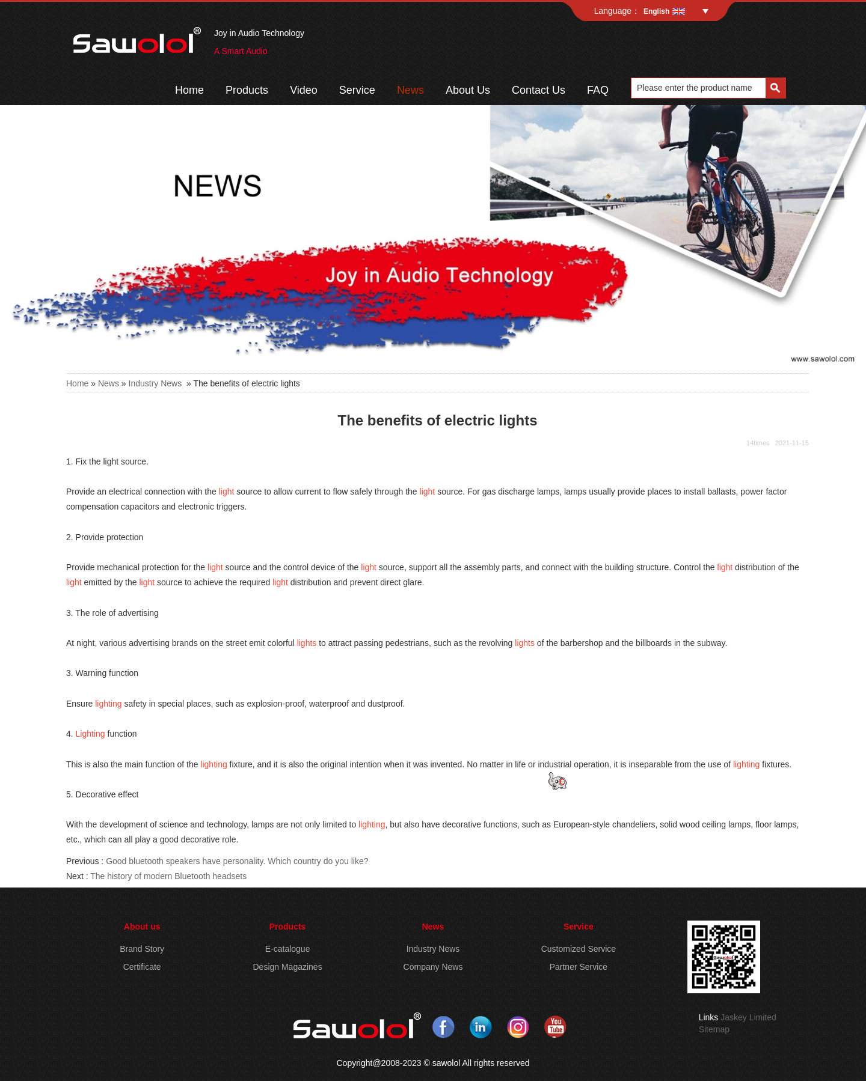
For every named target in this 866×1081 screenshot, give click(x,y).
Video (304, 90)
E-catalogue (287, 949)
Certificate (142, 967)
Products (247, 90)
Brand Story (142, 949)
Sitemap (714, 1029)
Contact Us (538, 90)
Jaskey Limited (748, 1017)
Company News (433, 967)
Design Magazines (287, 967)
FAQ (598, 90)
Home (189, 90)
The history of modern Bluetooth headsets (168, 876)
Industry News (155, 383)
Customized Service (578, 949)
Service (357, 90)
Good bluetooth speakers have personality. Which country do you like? (237, 861)
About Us (468, 90)
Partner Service (578, 967)
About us (142, 926)
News (410, 90)
